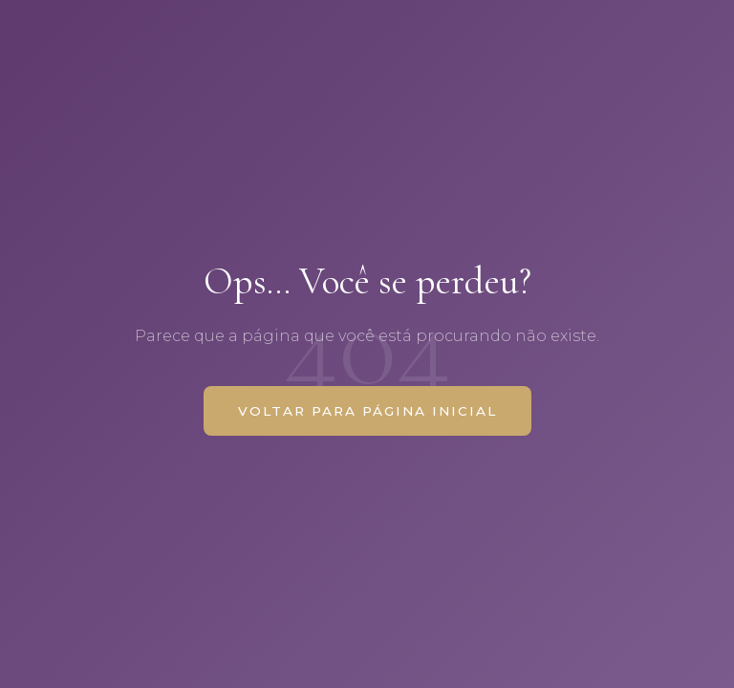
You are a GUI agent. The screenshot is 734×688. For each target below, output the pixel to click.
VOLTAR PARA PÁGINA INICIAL (367, 411)
